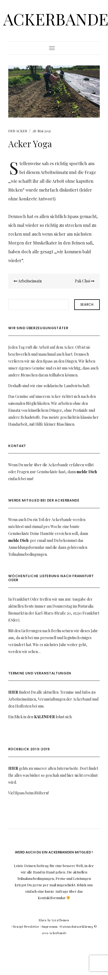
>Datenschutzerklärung (76, 926)
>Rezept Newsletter (25, 926)
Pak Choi (84, 280)
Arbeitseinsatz (28, 280)
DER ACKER (17, 131)
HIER (13, 692)
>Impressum (49, 926)
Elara (43, 920)
